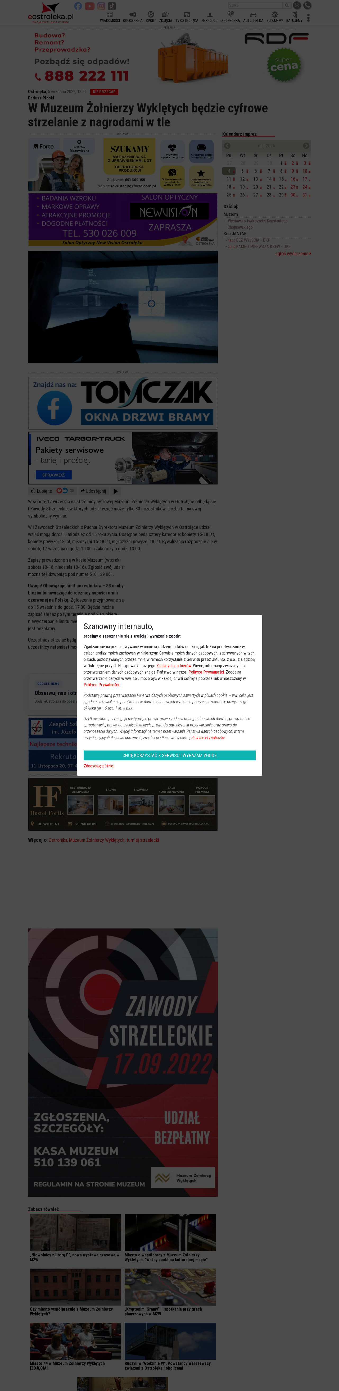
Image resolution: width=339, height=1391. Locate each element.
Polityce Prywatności (206, 672)
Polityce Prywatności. (208, 737)
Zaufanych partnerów (173, 665)
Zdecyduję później (99, 765)
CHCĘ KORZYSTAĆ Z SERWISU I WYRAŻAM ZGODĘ (170, 755)
